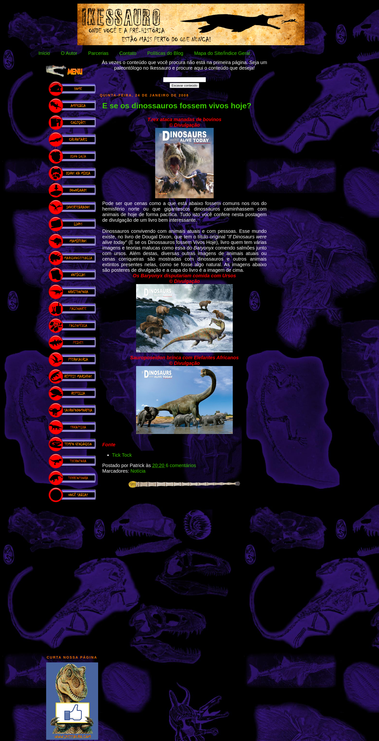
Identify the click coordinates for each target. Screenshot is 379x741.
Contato (127, 53)
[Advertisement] (72, 576)
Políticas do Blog (165, 53)
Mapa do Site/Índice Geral (222, 53)
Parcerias (98, 53)
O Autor (69, 53)
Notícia (138, 471)
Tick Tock (122, 455)
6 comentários (181, 465)
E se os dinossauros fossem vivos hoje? (176, 105)
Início (44, 53)
